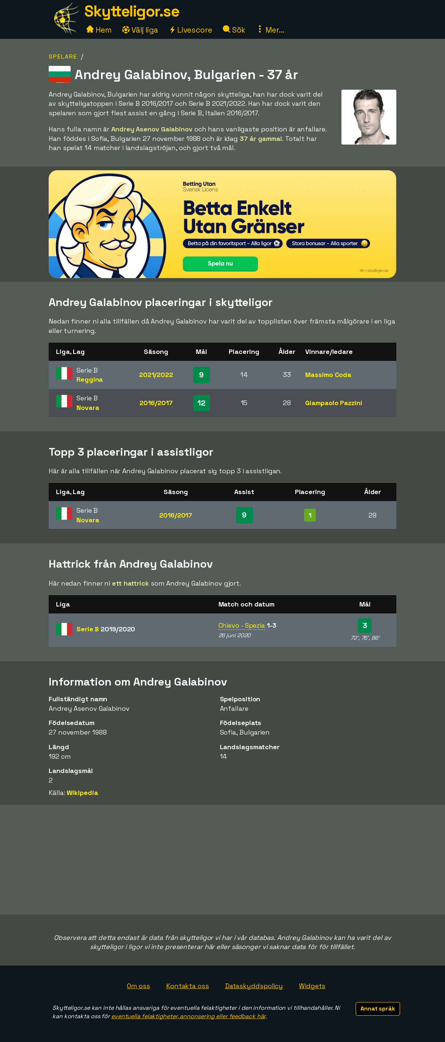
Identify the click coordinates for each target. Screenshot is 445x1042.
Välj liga (140, 30)
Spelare (63, 56)
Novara (87, 407)
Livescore (190, 30)
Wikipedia (82, 792)
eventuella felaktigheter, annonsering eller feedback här (188, 1016)
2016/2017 (155, 403)
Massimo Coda (328, 374)
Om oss (138, 986)
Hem (99, 30)
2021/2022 (156, 374)
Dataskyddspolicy (254, 986)
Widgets (312, 986)
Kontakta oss (187, 986)
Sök (234, 30)
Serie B (105, 629)
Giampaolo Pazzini (333, 403)
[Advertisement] (222, 859)
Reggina (89, 379)
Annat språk (377, 1008)
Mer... (270, 30)
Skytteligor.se (132, 11)
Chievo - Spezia (241, 625)
